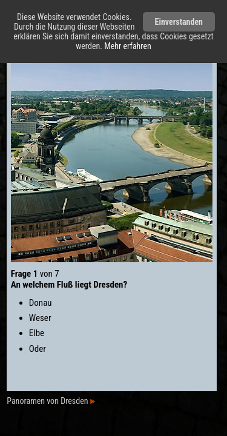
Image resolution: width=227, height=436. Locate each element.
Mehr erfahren (127, 46)
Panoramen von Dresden (50, 401)
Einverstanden (179, 22)
